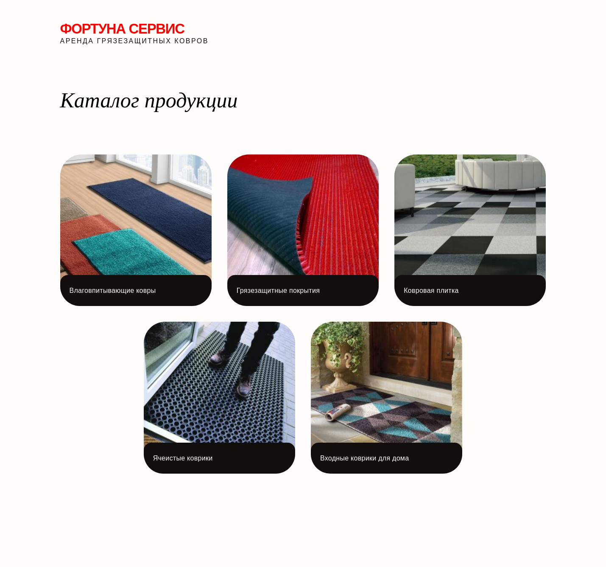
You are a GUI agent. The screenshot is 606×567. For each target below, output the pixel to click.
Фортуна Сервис (122, 28)
